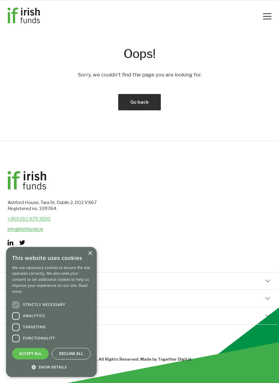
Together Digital (174, 359)
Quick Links (139, 281)
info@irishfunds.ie (25, 229)
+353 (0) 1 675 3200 (29, 219)
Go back (139, 102)
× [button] (90, 253)
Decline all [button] (71, 353)
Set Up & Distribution (139, 316)
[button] (51, 367)
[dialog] (51, 312)
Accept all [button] (30, 353)
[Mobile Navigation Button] (267, 16)
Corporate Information (139, 298)
